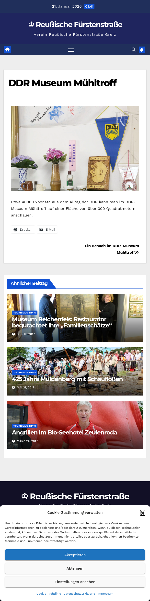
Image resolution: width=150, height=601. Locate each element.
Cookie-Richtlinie (48, 593)
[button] (142, 512)
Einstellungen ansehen (75, 582)
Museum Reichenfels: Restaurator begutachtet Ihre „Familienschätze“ (62, 322)
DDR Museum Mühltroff (62, 83)
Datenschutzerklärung (79, 593)
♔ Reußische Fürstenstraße (75, 24)
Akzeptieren (75, 555)
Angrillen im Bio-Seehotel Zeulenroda (64, 432)
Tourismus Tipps (24, 312)
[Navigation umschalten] (71, 49)
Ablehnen (75, 568)
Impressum (105, 593)
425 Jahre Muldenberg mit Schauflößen (67, 379)
